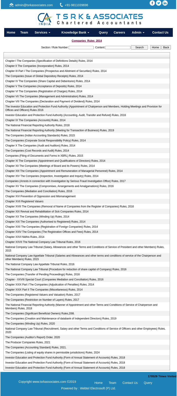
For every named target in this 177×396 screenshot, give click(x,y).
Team (24, 32)
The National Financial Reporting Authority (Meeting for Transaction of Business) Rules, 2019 (59, 130)
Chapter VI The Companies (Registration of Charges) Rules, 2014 (43, 91)
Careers (119, 32)
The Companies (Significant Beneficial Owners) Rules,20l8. (40, 313)
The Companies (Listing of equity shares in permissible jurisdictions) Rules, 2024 (52, 352)
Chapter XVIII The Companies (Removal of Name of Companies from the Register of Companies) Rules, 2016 (69, 206)
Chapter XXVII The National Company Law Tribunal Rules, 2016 (42, 242)
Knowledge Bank (75, 32)
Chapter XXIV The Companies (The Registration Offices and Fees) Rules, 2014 (51, 231)
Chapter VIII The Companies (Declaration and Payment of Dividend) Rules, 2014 (52, 101)
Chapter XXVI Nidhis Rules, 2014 (24, 236)
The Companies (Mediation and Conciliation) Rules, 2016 (38, 191)
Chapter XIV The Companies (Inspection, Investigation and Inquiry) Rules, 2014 (51, 176)
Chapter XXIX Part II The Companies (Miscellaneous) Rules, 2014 (43, 289)
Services (43, 32)
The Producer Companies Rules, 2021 (27, 342)
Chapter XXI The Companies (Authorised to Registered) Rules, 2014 (45, 221)
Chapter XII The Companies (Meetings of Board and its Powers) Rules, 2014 (50, 165)
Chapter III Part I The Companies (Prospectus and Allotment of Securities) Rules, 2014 (55, 71)
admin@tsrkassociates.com (34, 5)
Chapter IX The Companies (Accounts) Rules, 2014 (35, 120)
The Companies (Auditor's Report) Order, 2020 (32, 337)
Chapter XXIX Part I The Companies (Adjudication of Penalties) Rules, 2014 (49, 284)
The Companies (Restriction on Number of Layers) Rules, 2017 (42, 299)
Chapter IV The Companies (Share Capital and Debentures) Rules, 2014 (47, 81)
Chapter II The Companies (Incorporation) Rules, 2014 (37, 66)
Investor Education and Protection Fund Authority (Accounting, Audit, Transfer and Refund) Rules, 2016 (65, 115)
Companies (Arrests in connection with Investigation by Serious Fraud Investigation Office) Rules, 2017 (65, 181)
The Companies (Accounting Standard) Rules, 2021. (35, 347)
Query (103, 32)
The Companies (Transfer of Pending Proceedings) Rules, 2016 (42, 274)
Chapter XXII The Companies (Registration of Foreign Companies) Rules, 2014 (51, 226)
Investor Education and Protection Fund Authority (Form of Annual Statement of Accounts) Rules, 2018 (65, 357)
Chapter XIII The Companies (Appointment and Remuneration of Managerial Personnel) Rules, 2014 (63, 171)
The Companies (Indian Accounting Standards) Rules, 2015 (40, 135)
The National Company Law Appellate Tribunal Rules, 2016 (39, 264)
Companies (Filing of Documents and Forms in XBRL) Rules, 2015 (44, 155)
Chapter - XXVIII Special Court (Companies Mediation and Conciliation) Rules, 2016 (54, 279)
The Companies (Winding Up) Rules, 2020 (30, 323)
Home (11, 32)
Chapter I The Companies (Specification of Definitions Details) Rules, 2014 (49, 60)
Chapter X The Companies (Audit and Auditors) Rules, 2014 (40, 145)
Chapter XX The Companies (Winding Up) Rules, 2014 (37, 216)
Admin (138, 32)
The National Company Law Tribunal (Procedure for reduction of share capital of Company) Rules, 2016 (65, 269)
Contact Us (160, 32)
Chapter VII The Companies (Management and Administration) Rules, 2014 (49, 96)
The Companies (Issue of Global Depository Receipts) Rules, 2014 (44, 76)
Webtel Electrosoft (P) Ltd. (98, 388)
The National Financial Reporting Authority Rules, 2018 (37, 125)
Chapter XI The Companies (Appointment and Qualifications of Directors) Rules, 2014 (55, 160)
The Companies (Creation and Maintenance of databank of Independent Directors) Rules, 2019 (60, 318)
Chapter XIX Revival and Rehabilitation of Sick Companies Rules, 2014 (46, 211)
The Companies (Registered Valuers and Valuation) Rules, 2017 (42, 294)
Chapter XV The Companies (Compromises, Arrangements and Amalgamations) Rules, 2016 (59, 186)
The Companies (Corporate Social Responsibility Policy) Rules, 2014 (45, 140)
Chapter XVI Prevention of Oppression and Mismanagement (40, 196)
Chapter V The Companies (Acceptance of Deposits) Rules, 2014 (43, 86)
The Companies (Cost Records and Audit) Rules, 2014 (37, 150)
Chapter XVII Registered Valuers (24, 201)
